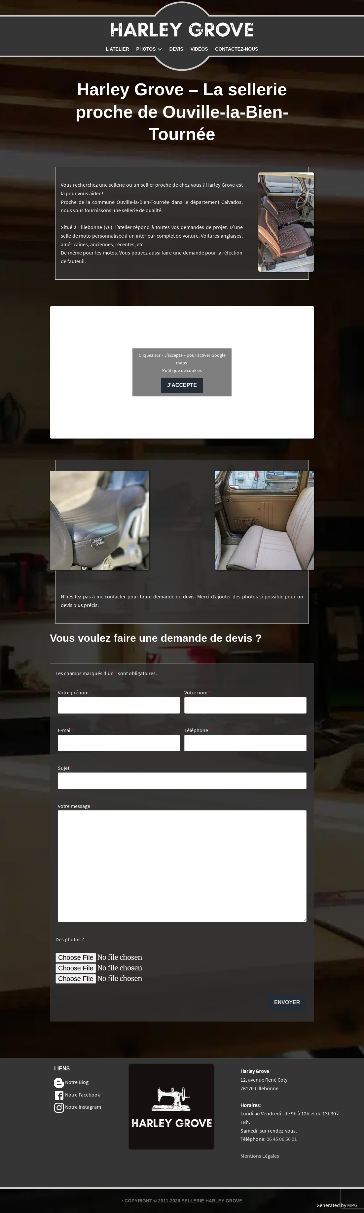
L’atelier (117, 49)
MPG (352, 1205)
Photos (149, 49)
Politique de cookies (182, 370)
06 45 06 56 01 (282, 1139)
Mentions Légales (259, 1155)
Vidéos (199, 49)
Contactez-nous (236, 49)
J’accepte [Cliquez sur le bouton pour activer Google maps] (182, 385)
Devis (176, 49)
